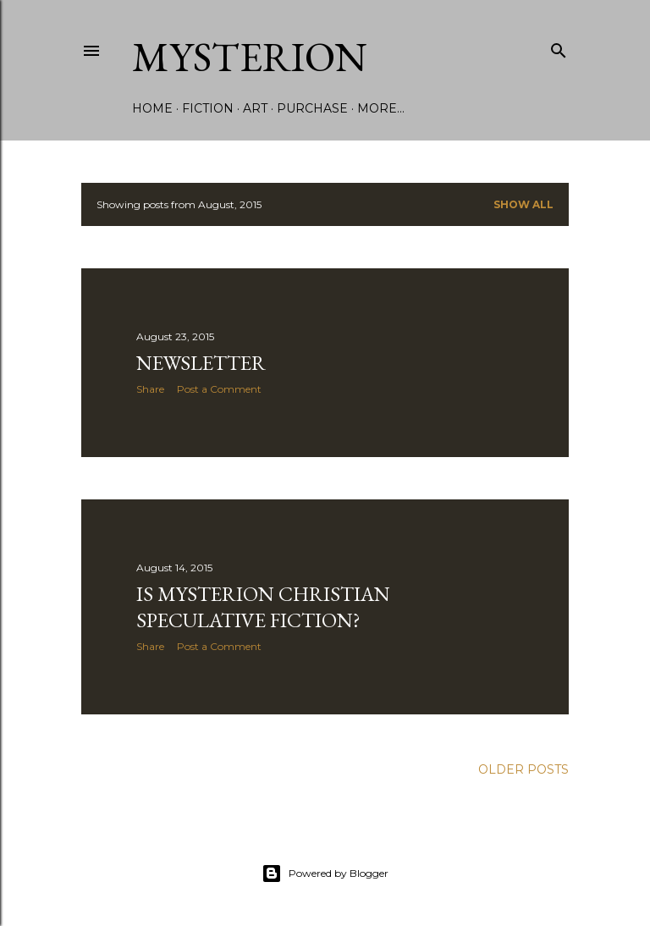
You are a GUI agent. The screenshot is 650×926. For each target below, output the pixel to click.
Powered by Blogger (325, 873)
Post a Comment (219, 389)
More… (381, 108)
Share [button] (150, 389)
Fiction (208, 108)
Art (255, 108)
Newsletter (201, 363)
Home (152, 108)
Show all (523, 204)
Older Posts (523, 769)
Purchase (312, 108)
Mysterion (249, 56)
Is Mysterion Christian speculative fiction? (263, 607)
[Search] (558, 46)
